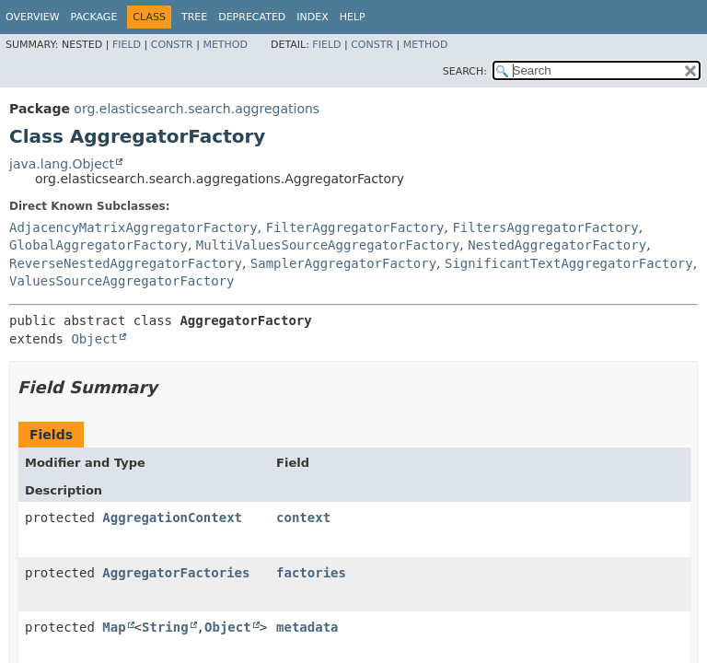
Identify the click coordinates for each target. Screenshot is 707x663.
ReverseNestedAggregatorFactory (125, 263)
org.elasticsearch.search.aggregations (196, 108)
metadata (307, 627)
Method (225, 45)
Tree (194, 17)
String (165, 627)
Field (126, 45)
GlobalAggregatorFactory (98, 245)
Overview (33, 17)
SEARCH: (465, 71)
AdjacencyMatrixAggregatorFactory (133, 227)
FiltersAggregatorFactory (545, 227)
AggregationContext (172, 517)
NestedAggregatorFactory (557, 245)
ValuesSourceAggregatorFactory (121, 280)
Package (94, 17)
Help (352, 17)
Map (113, 627)
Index (312, 17)
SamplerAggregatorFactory (343, 263)
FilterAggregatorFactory (355, 227)
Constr (172, 45)
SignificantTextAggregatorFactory (569, 263)
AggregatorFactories (175, 572)
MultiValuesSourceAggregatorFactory (328, 245)
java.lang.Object (61, 164)
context (303, 517)
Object (94, 339)
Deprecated (251, 17)
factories (311, 572)
